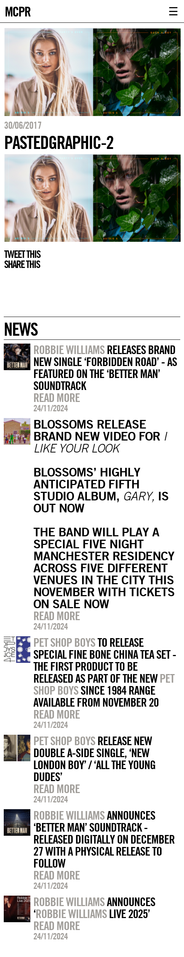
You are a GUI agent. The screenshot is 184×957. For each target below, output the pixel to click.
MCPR (17, 10)
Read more (56, 397)
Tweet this (22, 254)
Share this (22, 264)
